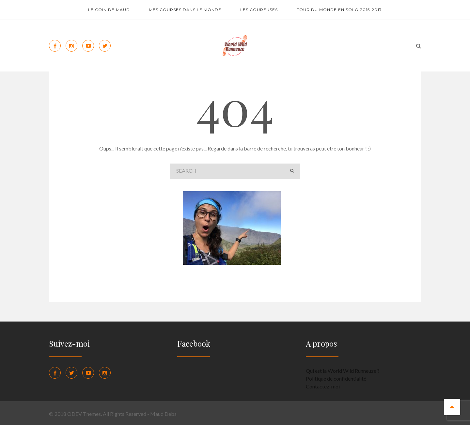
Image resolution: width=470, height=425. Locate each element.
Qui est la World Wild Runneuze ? (343, 371)
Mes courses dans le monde (185, 9)
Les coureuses (259, 9)
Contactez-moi (323, 386)
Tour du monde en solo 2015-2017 (339, 9)
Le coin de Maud (109, 9)
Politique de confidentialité (336, 378)
